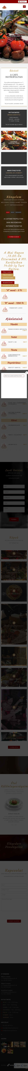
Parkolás (12, 212)
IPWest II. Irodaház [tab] (7, 275)
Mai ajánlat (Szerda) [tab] (8, 282)
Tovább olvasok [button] (14, 236)
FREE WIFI (7, 212)
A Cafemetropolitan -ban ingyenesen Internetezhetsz (14, 222)
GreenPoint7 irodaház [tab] (8, 277)
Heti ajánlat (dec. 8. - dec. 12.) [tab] (10, 285)
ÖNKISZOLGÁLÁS (18, 212)
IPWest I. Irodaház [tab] (7, 272)
